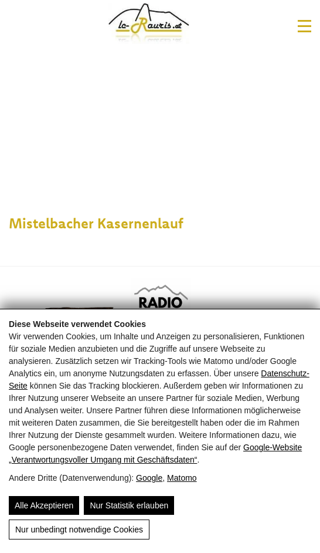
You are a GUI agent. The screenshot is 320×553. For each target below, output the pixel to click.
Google (149, 478)
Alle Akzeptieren (44, 505)
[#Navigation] (304, 26)
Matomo (182, 478)
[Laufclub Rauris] (149, 25)
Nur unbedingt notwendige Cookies (79, 529)
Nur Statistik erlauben (129, 505)
